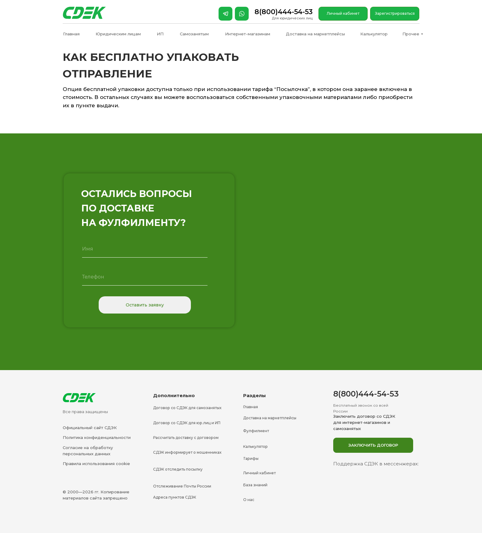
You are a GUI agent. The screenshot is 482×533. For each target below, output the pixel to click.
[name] (144, 249)
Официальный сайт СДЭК (90, 427)
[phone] (144, 277)
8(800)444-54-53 (284, 12)
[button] (373, 445)
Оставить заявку (145, 305)
